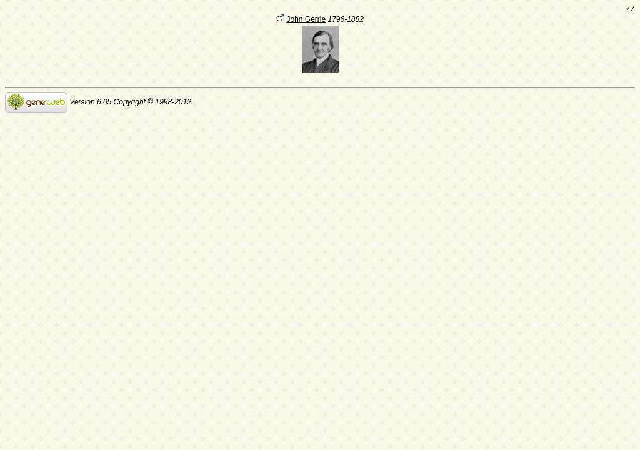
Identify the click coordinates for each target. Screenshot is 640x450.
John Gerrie (306, 21)
